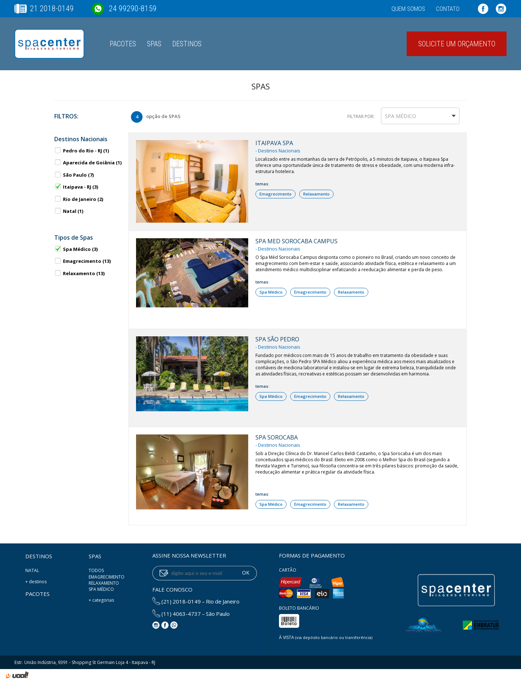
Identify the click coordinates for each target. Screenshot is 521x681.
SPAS (154, 43)
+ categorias (101, 600)
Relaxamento (79, 273)
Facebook (483, 8)
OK (245, 572)
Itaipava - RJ (76, 187)
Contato (447, 8)
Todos (96, 570)
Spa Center (49, 44)
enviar (164, 572)
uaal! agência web (17, 676)
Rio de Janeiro (78, 199)
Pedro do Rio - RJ (81, 150)
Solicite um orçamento (456, 43)
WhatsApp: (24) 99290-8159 (174, 625)
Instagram (501, 8)
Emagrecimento (82, 261)
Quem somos (408, 8)
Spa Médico (76, 249)
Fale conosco (172, 589)
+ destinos (36, 582)
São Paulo (74, 175)
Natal (68, 211)
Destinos (187, 43)
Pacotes (123, 43)
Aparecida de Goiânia (88, 162)
